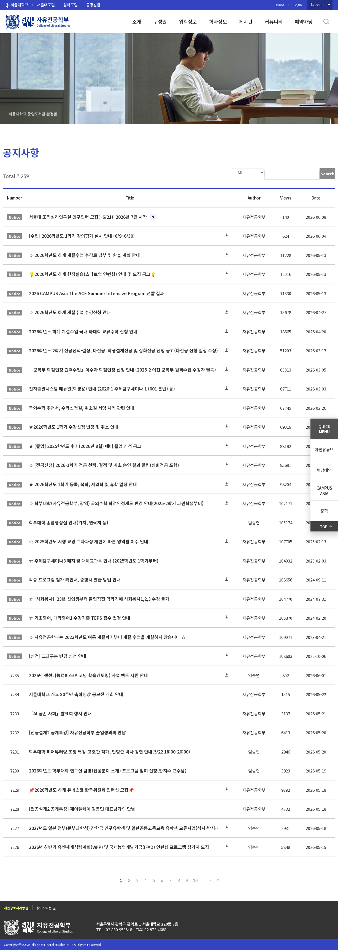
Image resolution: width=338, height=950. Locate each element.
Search (327, 173)
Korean (317, 4)
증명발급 (93, 4)
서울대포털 (46, 4)
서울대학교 (19, 4)
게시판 (246, 21)
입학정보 (188, 21)
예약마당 (304, 21)
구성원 (160, 21)
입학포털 (70, 4)
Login (297, 4)
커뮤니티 (274, 21)
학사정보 (218, 21)
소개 (136, 21)
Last (217, 880)
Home (279, 4)
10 (195, 879)
